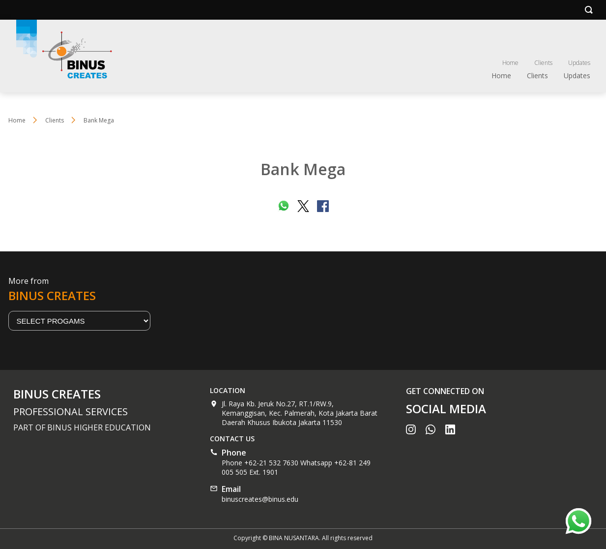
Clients (543, 63)
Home (510, 63)
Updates (579, 63)
